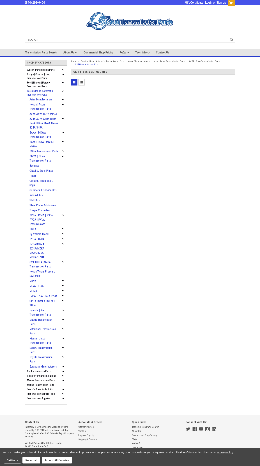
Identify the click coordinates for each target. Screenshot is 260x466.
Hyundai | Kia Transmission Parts (40, 312)
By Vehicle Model (39, 234)
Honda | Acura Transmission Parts (40, 107)
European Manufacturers (43, 366)
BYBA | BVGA (37, 239)
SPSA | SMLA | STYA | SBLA (42, 303)
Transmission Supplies (38, 398)
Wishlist (82, 431)
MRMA (33, 291)
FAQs (124, 53)
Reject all (31, 460)
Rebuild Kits (36, 195)
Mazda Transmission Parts (40, 322)
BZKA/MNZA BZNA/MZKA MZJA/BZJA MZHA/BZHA (36, 250)
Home (74, 61)
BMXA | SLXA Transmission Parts (40, 158)
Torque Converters (39, 210)
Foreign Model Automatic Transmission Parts (40, 92)
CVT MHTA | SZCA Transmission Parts (40, 264)
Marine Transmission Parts (40, 384)
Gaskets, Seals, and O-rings (41, 183)
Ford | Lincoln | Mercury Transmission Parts (38, 84)
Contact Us (162, 52)
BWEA (32, 229)
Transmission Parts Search (41, 52)
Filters (32, 175)
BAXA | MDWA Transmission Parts (40, 135)
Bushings (34, 165)
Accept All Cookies (57, 460)
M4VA (32, 281)
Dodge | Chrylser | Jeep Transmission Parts (38, 76)
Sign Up (221, 2)
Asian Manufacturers (40, 99)
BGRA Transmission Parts (43, 151)
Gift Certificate (194, 2)
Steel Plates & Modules (42, 205)
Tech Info (142, 53)
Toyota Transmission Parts (40, 359)
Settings (12, 460)
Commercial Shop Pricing (98, 52)
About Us (70, 53)
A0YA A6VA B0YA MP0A (43, 114)
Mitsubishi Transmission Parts (42, 331)
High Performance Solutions (41, 375)
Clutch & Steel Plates (41, 170)
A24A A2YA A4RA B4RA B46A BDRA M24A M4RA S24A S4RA (43, 123)
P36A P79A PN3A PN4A (43, 296)
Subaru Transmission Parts (40, 350)
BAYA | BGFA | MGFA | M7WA (41, 144)
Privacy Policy (225, 452)
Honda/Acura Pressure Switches (42, 274)
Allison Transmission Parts (41, 69)
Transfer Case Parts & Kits (40, 389)
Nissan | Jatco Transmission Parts (40, 341)
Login (208, 2)
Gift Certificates (86, 427)
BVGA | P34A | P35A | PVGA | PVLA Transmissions (41, 220)
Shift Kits (34, 200)
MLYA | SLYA (36, 286)
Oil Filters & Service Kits (43, 190)
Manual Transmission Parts (41, 380)
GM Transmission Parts (39, 371)
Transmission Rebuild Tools (41, 393)
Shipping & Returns (87, 439)
